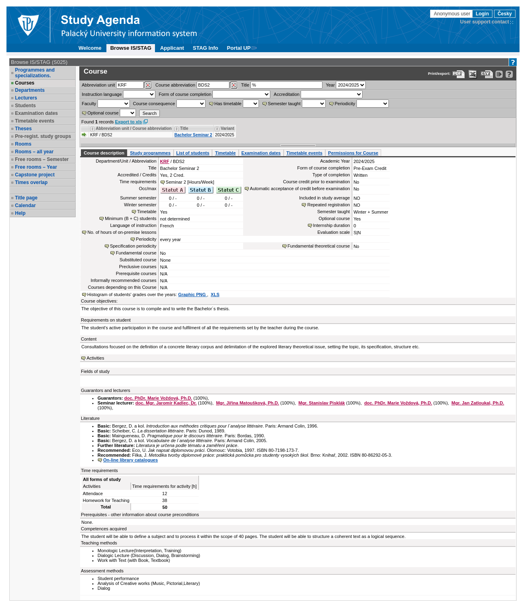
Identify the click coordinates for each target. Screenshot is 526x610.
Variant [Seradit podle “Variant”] (227, 128)
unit (98, 85)
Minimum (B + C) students (130, 218)
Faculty (89, 103)
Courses (24, 83)
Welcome (90, 48)
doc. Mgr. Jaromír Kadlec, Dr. (166, 402)
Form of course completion (185, 94)
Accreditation (287, 94)
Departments (30, 90)
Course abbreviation (175, 85)
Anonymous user (452, 14)
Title (245, 85)
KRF (165, 161)
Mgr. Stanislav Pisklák (321, 402)
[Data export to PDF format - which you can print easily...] (458, 74)
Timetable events (34, 121)
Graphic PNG (192, 294)
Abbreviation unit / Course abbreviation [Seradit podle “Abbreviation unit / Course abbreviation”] (134, 128)
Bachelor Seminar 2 (193, 135)
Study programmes (150, 152)
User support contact (484, 22)
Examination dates (36, 113)
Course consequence (154, 103)
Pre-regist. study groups (43, 136)
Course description (104, 152)
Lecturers (26, 98)
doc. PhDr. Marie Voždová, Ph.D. (158, 398)
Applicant (172, 48)
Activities (95, 358)
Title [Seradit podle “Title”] (184, 128)
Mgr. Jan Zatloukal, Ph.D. (478, 402)
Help (20, 213)
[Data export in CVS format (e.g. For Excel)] (487, 74)
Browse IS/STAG (130, 48)
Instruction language (102, 94)
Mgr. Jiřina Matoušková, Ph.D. (247, 402)
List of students (193, 152)
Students (25, 105)
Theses (23, 128)
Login (482, 14)
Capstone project (35, 175)
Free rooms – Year (36, 167)
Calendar (25, 205)
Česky (505, 14)
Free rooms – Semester (42, 159)
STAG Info (205, 48)
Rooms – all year (34, 152)
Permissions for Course (353, 152)
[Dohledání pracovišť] (148, 85)
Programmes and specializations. (35, 72)
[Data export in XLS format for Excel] (473, 74)
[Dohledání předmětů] (233, 85)
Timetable (225, 152)
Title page (26, 198)
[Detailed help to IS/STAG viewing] (509, 74)
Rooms (23, 144)
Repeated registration (328, 204)
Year (330, 85)
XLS (215, 294)
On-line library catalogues (130, 460)
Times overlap (31, 182)
